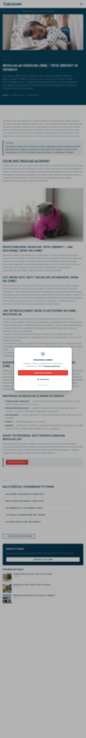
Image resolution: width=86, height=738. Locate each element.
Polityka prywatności (52, 366)
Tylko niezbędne (43, 385)
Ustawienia (43, 379)
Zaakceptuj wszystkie (43, 373)
